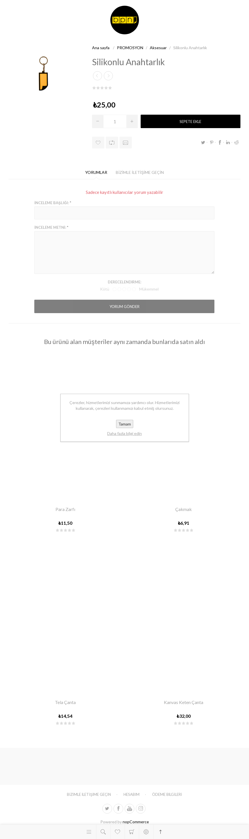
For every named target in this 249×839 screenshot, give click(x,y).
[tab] (96, 172)
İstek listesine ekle (98, 142)
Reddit (236, 142)
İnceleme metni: (50, 227)
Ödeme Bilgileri (167, 794)
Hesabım (131, 794)
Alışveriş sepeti (132, 832)
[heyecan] (107, 809)
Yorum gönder (124, 306)
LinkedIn (228, 142)
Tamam (124, 424)
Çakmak (183, 509)
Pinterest (211, 142)
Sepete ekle (190, 121)
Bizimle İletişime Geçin (140, 172)
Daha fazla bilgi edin (124, 433)
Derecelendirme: (125, 282)
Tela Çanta (65, 702)
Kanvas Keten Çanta (183, 702)
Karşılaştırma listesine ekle (112, 142)
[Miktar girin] (114, 121)
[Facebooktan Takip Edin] (118, 809)
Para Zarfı (65, 509)
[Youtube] (129, 809)
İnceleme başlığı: (51, 202)
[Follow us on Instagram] (141, 809)
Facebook (219, 142)
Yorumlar (96, 172)
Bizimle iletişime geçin (89, 794)
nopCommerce (136, 821)
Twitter (203, 142)
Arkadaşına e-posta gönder (125, 142)
